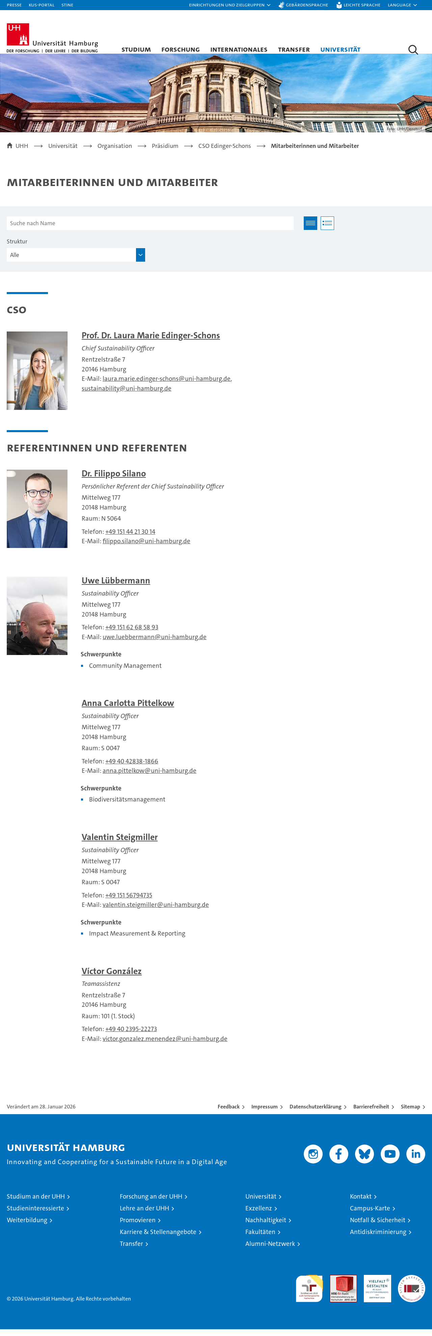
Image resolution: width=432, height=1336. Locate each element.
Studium (136, 49)
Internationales (239, 49)
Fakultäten (260, 1238)
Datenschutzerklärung (316, 1113)
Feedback (229, 1113)
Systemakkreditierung (411, 1285)
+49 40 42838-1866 (131, 768)
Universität (340, 49)
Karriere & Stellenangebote (158, 1238)
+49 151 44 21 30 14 (130, 538)
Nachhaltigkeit (265, 1227)
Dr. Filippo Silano (114, 480)
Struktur (17, 248)
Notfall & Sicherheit (377, 1227)
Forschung (180, 49)
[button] (230, 5)
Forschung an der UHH (151, 1203)
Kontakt (361, 1203)
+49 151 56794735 (128, 902)
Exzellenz (258, 1215)
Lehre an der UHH (144, 1215)
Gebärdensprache (307, 4)
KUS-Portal (41, 4)
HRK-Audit (376, 1285)
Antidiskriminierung (378, 1238)
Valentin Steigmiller (120, 843)
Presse (14, 4)
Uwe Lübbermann (116, 587)
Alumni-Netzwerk (270, 1250)
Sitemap (410, 1113)
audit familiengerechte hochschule (309, 1292)
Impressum (264, 1113)
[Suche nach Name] (150, 230)
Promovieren (138, 1227)
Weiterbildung (27, 1227)
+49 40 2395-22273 (131, 1036)
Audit (336, 1285)
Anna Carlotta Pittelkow (128, 710)
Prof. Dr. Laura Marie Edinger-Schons (151, 342)
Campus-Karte (370, 1215)
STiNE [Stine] (67, 4)
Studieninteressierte (35, 1215)
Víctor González (112, 978)
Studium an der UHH (36, 1203)
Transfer (294, 49)
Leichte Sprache (362, 4)
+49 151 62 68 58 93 (131, 634)
